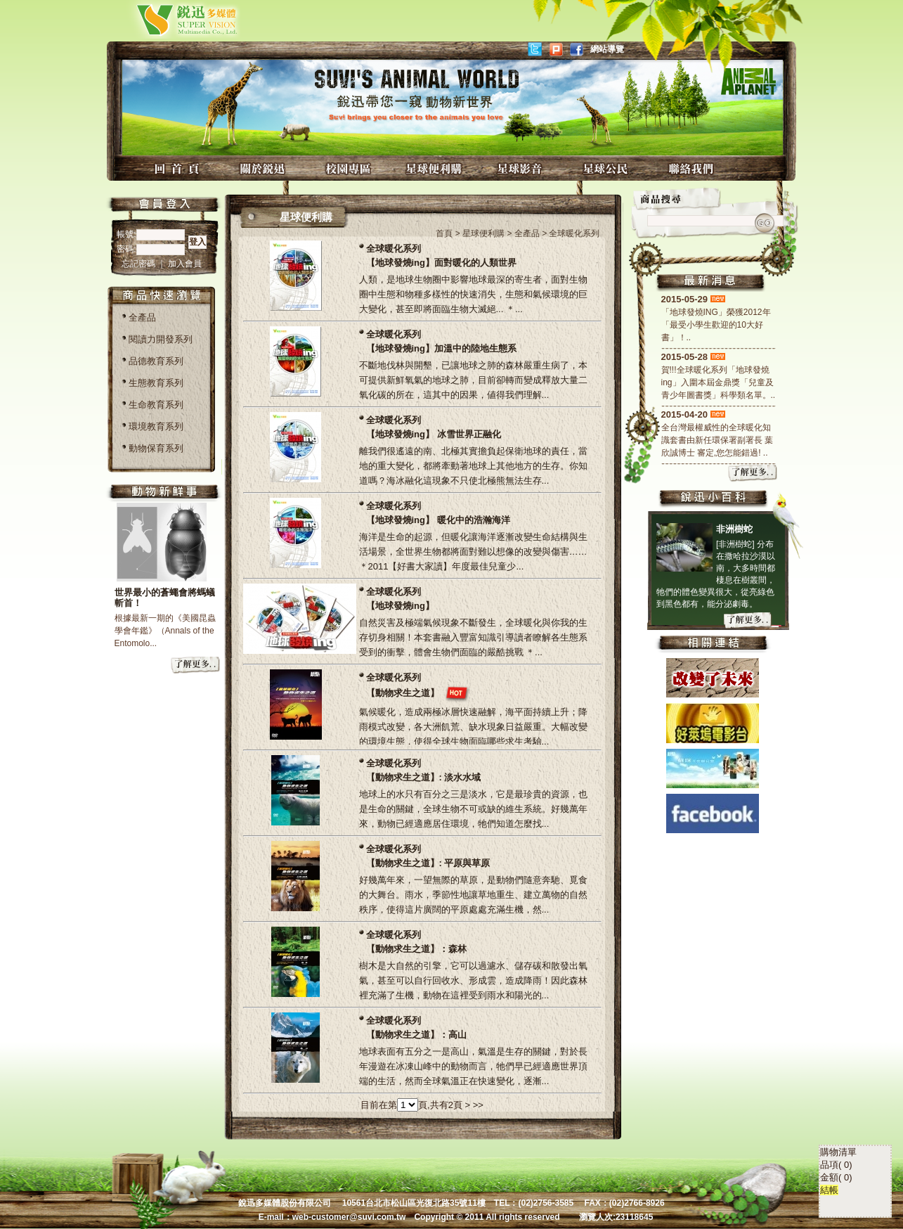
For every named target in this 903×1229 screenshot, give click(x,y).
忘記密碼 (139, 264)
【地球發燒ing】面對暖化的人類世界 (441, 262)
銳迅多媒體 (170, 19)
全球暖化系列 (393, 248)
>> (478, 1105)
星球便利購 (436, 168)
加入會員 (185, 264)
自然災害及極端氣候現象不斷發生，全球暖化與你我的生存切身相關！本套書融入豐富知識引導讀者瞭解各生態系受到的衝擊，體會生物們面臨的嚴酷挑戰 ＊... (473, 637)
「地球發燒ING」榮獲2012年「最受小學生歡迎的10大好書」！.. (716, 324)
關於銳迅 (264, 168)
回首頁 (178, 168)
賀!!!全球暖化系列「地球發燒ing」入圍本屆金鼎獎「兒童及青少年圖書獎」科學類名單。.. (718, 382)
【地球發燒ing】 (400, 605)
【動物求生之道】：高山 (416, 1034)
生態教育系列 (156, 383)
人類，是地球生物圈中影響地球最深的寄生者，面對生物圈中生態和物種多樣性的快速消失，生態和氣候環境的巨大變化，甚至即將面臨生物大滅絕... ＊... (473, 294)
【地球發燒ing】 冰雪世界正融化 (433, 434)
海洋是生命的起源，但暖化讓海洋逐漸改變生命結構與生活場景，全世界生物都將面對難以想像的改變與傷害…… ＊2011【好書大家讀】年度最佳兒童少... (473, 552)
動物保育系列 (156, 448)
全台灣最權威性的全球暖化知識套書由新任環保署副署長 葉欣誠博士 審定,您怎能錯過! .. (717, 440)
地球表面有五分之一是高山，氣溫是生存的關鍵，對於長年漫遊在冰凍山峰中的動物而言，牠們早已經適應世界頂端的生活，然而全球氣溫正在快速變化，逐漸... (473, 1066)
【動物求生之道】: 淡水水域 (423, 777)
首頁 (444, 233)
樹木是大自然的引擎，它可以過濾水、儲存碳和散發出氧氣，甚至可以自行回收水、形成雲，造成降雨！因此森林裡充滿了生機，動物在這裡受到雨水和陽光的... (473, 980)
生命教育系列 (156, 404)
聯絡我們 (693, 168)
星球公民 (607, 168)
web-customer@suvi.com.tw (349, 1217)
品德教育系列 (156, 361)
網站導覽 (607, 49)
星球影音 (521, 168)
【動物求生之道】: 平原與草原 (428, 863)
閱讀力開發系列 (161, 339)
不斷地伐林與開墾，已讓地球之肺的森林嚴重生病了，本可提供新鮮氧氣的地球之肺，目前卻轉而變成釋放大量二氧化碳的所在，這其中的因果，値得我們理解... (473, 380)
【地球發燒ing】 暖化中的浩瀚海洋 (438, 520)
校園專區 (350, 168)
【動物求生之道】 (402, 693)
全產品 (142, 317)
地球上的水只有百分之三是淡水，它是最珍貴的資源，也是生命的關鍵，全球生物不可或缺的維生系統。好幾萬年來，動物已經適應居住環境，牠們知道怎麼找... (473, 809)
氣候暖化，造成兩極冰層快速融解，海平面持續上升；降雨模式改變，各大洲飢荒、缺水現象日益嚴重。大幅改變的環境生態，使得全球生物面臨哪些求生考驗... (473, 727)
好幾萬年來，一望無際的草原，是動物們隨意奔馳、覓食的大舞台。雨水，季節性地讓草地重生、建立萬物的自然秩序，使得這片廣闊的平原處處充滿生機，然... (473, 895)
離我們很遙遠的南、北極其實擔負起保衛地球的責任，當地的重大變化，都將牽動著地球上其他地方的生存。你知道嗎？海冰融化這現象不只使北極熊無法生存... (473, 466)
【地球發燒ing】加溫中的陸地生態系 (441, 348)
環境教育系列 (156, 426)
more (196, 666)
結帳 (829, 992)
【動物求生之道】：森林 (416, 949)
